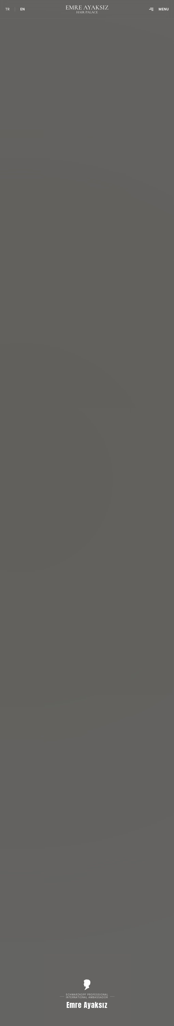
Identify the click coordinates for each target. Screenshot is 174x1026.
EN (22, 9)
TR (7, 9)
